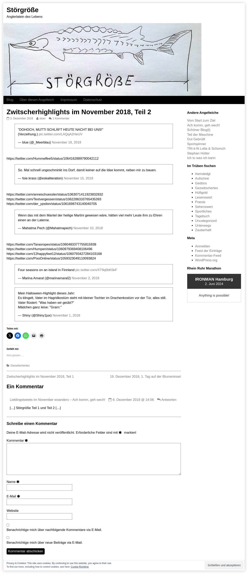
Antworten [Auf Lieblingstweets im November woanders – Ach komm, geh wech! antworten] (168, 400)
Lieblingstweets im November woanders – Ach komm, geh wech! (57, 400)
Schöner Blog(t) (199, 130)
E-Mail (14, 496)
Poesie (200, 202)
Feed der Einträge (208, 251)
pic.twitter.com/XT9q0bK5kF (96, 270)
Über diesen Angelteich (37, 100)
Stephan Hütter (198, 153)
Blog (10, 100)
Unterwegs (203, 225)
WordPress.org (206, 260)
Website (13, 511)
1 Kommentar (61, 118)
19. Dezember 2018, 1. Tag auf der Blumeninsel (145, 376)
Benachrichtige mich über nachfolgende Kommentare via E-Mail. (54, 530)
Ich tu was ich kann (201, 158)
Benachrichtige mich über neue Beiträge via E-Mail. (45, 543)
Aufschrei (202, 178)
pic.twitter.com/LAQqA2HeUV (60, 134)
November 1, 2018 (66, 315)
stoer (42, 118)
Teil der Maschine (200, 135)
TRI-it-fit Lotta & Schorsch (206, 148)
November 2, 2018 (85, 278)
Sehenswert (204, 207)
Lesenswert (203, 197)
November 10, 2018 (88, 228)
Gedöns (201, 183)
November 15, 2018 (78, 178)
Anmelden (202, 246)
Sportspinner (196, 144)
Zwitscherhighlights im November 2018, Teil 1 (40, 376)
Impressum (68, 100)
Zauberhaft (203, 230)
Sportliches (203, 211)
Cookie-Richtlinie (80, 566)
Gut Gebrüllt (196, 139)
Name (14, 482)
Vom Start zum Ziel (201, 120)
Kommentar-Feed (208, 256)
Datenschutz (92, 100)
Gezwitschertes (20, 365)
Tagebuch (202, 216)
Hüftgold (201, 193)
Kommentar (18, 440)
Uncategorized (206, 221)
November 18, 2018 (66, 142)
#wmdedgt (203, 174)
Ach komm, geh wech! (203, 125)
